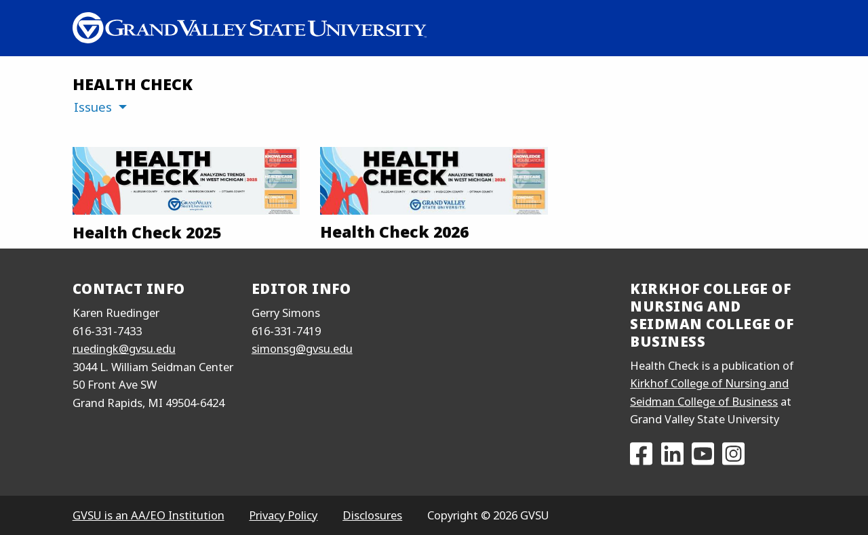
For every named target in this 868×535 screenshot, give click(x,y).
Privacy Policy (283, 515)
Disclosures (372, 515)
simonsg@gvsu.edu (302, 348)
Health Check (133, 84)
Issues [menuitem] (93, 106)
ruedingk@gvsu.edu (124, 348)
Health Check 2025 (147, 232)
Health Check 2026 (394, 231)
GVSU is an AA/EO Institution (148, 515)
